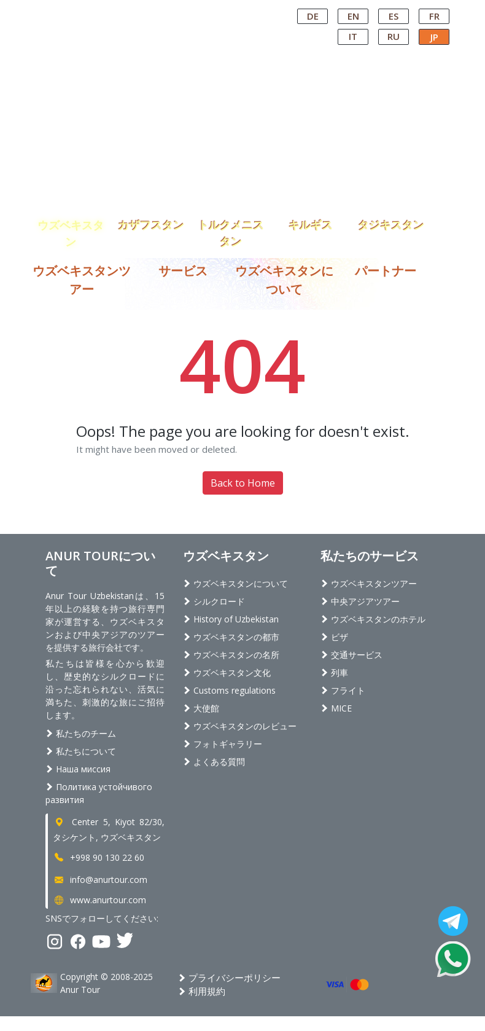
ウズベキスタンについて (235, 583)
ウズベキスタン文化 (227, 672)
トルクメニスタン (231, 225)
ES (393, 16)
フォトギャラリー (222, 744)
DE (313, 16)
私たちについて (80, 751)
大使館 (201, 708)
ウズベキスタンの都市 (231, 637)
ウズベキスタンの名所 (231, 655)
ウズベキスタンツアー (368, 583)
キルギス (311, 225)
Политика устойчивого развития (98, 793)
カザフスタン (151, 225)
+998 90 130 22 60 (98, 857)
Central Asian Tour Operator (231, 11)
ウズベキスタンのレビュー (240, 726)
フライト (342, 690)
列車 (334, 672)
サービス (183, 270)
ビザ (334, 637)
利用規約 (201, 991)
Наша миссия (78, 769)
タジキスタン (391, 225)
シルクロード (214, 601)
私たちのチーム (80, 733)
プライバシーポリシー (229, 977)
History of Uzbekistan (231, 619)
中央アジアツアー (360, 601)
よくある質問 (214, 761)
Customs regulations (229, 690)
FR (434, 16)
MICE (336, 708)
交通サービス (351, 655)
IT (353, 36)
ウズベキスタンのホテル (372, 619)
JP (434, 37)
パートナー (385, 270)
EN (353, 16)
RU (393, 36)
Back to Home (243, 483)
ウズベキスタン (70, 225)
